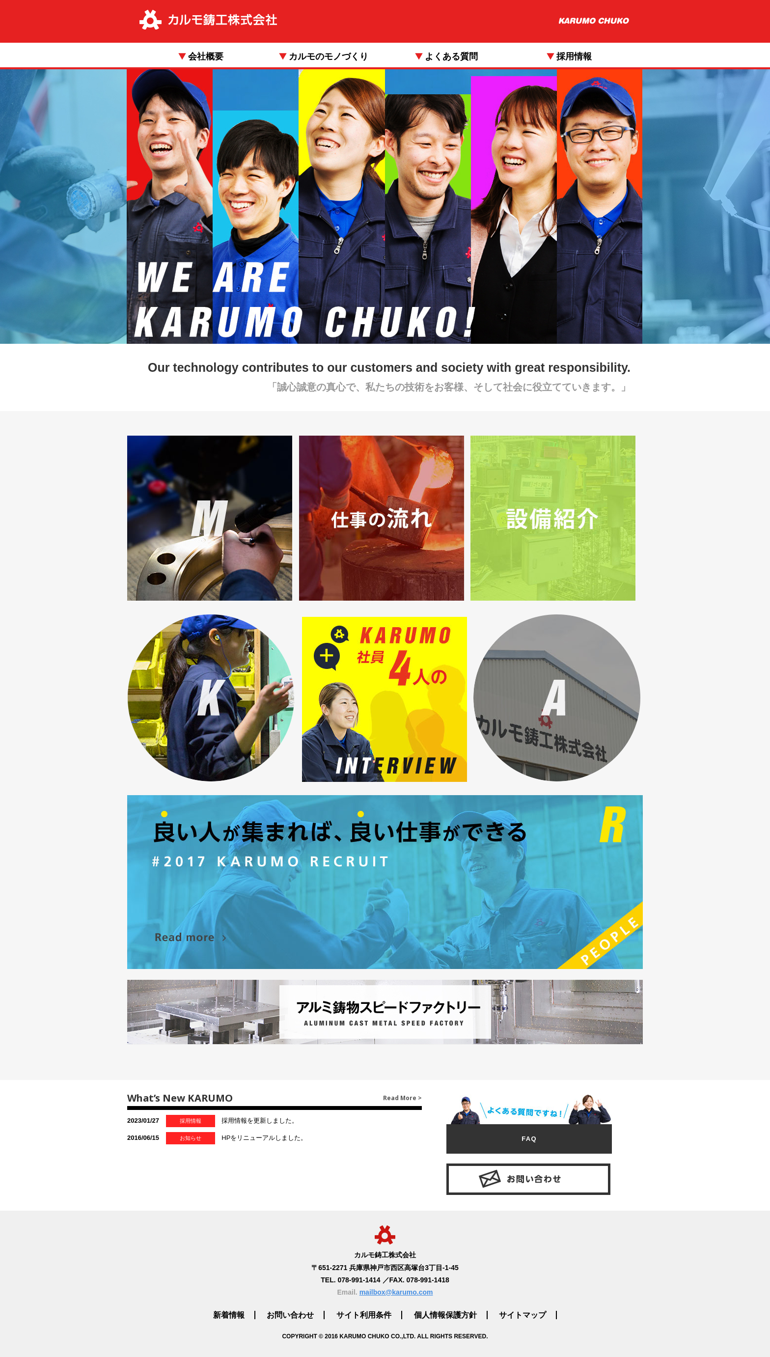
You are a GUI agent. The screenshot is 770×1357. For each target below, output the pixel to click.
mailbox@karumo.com (396, 1292)
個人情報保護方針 (445, 1315)
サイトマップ (522, 1315)
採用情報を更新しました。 (212, 1121)
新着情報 (229, 1315)
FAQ (529, 1138)
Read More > (402, 1098)
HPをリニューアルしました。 (217, 1138)
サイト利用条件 (363, 1315)
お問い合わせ (290, 1315)
